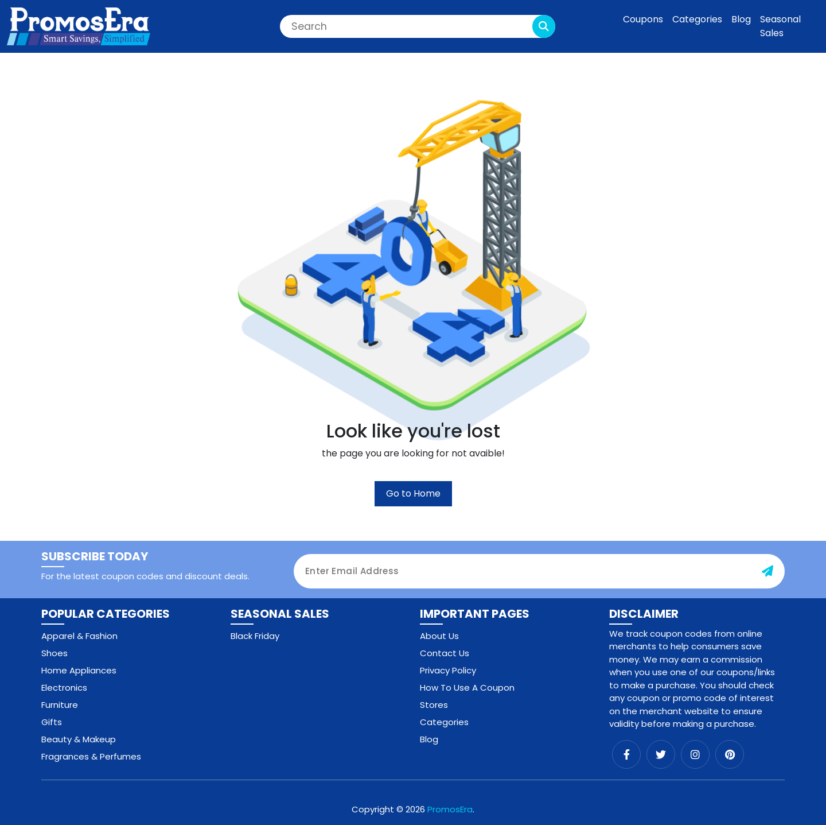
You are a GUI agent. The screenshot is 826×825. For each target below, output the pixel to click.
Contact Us (444, 653)
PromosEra (450, 809)
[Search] (417, 26)
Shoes (54, 653)
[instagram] (695, 754)
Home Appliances (78, 670)
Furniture (59, 705)
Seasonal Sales (780, 26)
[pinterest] (729, 754)
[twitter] (660, 754)
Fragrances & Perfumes (91, 756)
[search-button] (543, 26)
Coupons (643, 19)
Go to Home (413, 493)
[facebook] (626, 754)
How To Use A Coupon (467, 687)
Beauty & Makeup (78, 739)
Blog (741, 19)
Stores (434, 705)
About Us (439, 636)
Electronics (64, 687)
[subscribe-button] (767, 571)
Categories (697, 19)
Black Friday (255, 636)
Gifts (51, 722)
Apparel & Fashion (79, 636)
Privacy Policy (448, 670)
